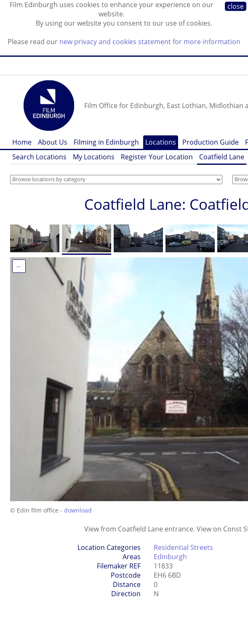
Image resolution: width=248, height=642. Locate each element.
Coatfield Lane (221, 156)
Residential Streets (183, 547)
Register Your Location (157, 156)
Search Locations (39, 156)
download (78, 510)
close (235, 6)
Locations (160, 142)
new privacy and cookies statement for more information (149, 41)
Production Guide (210, 142)
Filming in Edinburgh (106, 142)
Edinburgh (170, 556)
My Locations (94, 156)
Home (22, 142)
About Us (52, 142)
